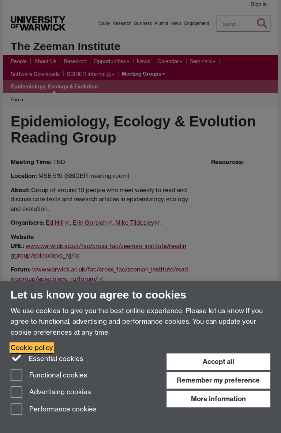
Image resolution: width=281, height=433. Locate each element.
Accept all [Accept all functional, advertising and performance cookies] (218, 361)
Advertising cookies (51, 392)
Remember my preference (218, 380)
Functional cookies (49, 376)
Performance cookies (54, 410)
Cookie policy (32, 347)
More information (218, 399)
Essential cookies (47, 358)
